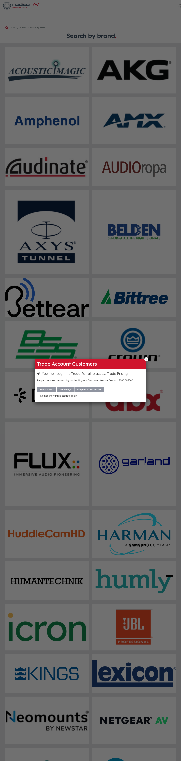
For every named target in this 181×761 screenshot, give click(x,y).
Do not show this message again (58, 395)
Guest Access (46, 389)
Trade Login (65, 389)
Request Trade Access (89, 389)
